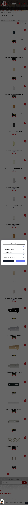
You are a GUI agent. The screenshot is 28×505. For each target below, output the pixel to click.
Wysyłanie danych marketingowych (11, 254)
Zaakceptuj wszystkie (20, 260)
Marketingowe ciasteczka (9, 249)
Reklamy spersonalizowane (10, 257)
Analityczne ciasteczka (9, 252)
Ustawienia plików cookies (10, 243)
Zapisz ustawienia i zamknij (9, 260)
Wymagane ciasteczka (9, 246)
